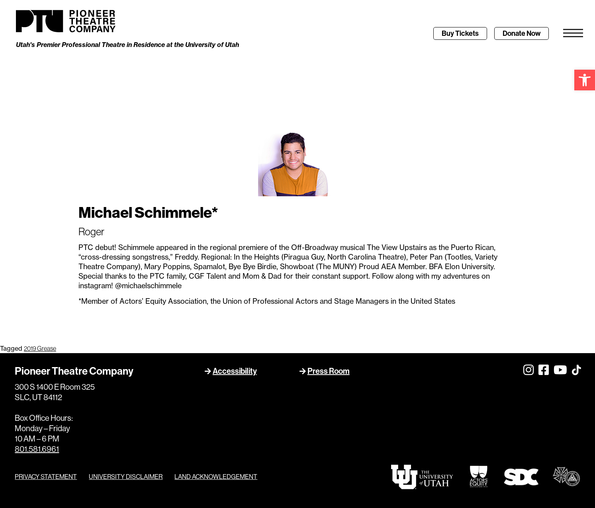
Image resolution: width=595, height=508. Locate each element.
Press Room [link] (328, 371)
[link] (584, 80)
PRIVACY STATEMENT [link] (46, 477)
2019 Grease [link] (40, 348)
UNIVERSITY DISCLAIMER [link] (125, 477)
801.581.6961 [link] (37, 449)
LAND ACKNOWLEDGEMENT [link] (215, 477)
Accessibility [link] (235, 371)
